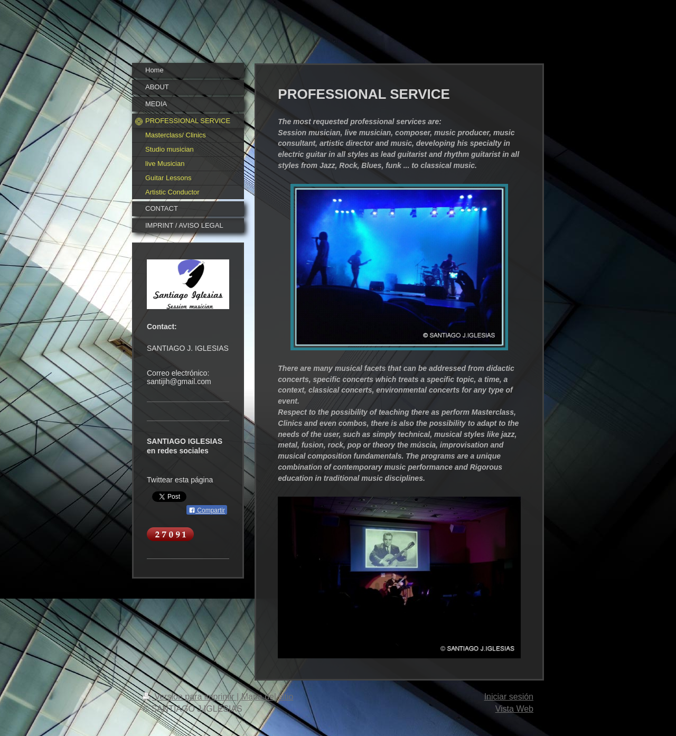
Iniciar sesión (508, 696)
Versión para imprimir (190, 696)
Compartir (207, 510)
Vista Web (514, 708)
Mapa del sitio (267, 696)
